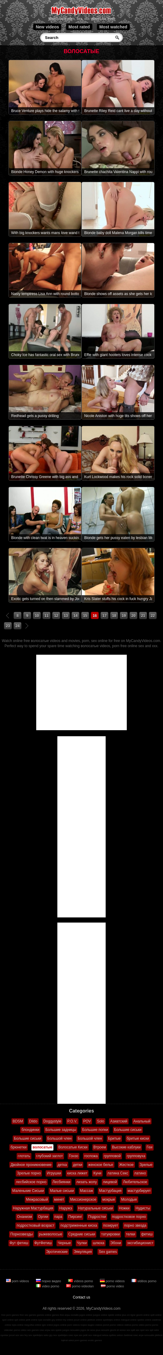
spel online (8, 1319)
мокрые (108, 1199)
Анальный (142, 1121)
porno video (112, 1286)
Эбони (115, 1243)
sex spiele (56, 1330)
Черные (64, 1243)
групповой (112, 1156)
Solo (100, 1121)
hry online (68, 1319)
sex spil (149, 1330)
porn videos (18, 1281)
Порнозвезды (21, 1234)
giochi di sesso (118, 1330)
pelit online (31, 1319)
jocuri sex (14, 1335)
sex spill (130, 1330)
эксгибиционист (140, 1243)
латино (140, 1173)
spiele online (114, 1315)
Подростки (97, 1217)
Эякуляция (83, 1252)
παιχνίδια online (32, 1325)
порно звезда (135, 1225)
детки (77, 1165)
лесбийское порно (31, 1182)
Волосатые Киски (72, 1147)
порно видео (49, 1281)
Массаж (86, 1191)
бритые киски (138, 1138)
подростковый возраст (35, 1225)
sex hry (24, 1335)
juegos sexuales (71, 1330)
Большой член (59, 1138)
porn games (81, 1340)
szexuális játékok (153, 1335)
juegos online (100, 1315)
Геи (149, 1147)
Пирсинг (75, 1217)
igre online (47, 1325)
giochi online (142, 1315)
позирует (110, 1225)
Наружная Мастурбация (33, 1208)
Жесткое (126, 1165)
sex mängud (94, 1335)
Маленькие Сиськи (28, 1191)
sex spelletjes (35, 1335)
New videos (47, 26)
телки (130, 1234)
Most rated (79, 26)
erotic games (95, 1340)
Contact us (81, 1297)
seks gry (48, 1335)
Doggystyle (52, 1121)
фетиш (147, 1234)
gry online (57, 1319)
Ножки (124, 1208)
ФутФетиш (43, 1243)
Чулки (82, 1243)
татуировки (110, 1234)
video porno (48, 1286)
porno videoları (80, 1286)
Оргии (43, 1217)
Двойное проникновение (31, 1165)
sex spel (140, 1330)
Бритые (114, 1138)
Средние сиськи (81, 1234)
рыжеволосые (50, 1234)
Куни (97, 1173)
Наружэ (65, 1208)
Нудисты (143, 1208)
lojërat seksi (67, 1340)
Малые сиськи (62, 1191)
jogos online (85, 1315)
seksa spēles (109, 1335)
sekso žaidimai (125, 1335)
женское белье (100, 1165)
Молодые (129, 1199)
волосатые (42, 1147)
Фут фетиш (19, 1243)
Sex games (108, 1252)
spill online (155, 1315)
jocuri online (80, 1319)
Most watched (113, 26)
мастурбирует (139, 1191)
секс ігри (73, 1335)
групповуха (136, 1156)
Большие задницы (60, 1130)
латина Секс (117, 1173)
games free (58, 1315)
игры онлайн (72, 1315)
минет (59, 1199)
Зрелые (146, 1165)
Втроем (100, 1147)
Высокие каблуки (126, 1147)
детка (62, 1165)
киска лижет (77, 1173)
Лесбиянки (61, 1182)
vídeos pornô (102, 1325)
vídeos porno (81, 1281)
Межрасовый (37, 1199)
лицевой (110, 1182)
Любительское (135, 1182)
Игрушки (54, 1173)
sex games (33, 1330)
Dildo (33, 1121)
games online (44, 1315)
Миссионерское (83, 1199)
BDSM (18, 1121)
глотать (24, 1156)
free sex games (28, 1315)
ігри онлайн (44, 1319)
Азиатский (118, 1121)
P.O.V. (72, 1121)
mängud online (128, 1319)
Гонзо (73, 1156)
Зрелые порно (29, 1173)
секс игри (138, 1335)
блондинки (30, 1130)
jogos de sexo (87, 1330)
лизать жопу (86, 1182)
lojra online (18, 1325)
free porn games (10, 1315)
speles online (144, 1319)
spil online (19, 1319)
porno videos (113, 1281)
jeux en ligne (129, 1315)
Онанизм (24, 1217)
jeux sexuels (102, 1330)
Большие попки (95, 1130)
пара (58, 1217)
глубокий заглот (49, 1156)
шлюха (98, 1243)
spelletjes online (111, 1319)
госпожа (91, 1156)
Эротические (57, 1252)
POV (87, 1121)
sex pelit (83, 1335)
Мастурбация (110, 1191)
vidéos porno (144, 1281)
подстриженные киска (78, 1225)
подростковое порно (129, 1217)
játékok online (95, 1319)
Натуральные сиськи (95, 1208)
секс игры (45, 1330)
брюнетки (19, 1147)
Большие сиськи (128, 1130)
